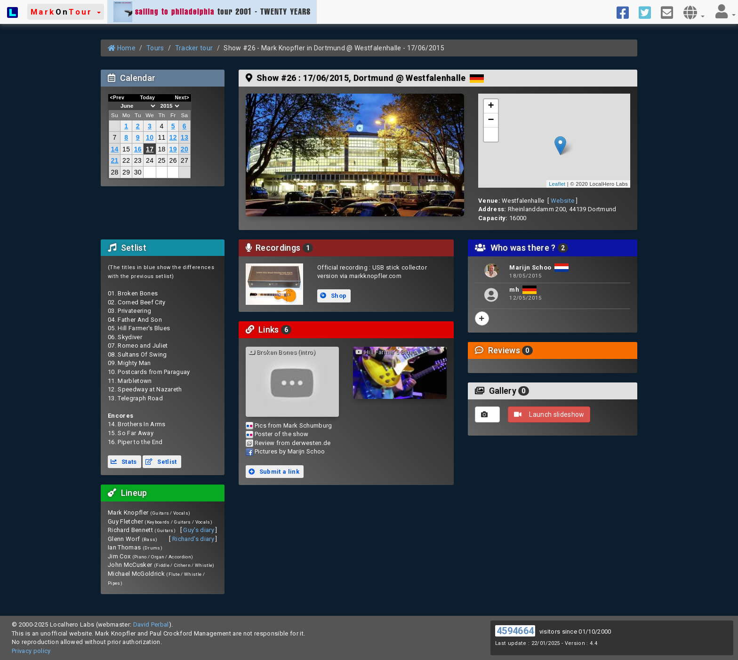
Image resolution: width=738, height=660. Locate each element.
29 (126, 172)
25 (161, 160)
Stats (124, 461)
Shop (333, 295)
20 (184, 149)
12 (173, 137)
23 (138, 160)
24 (149, 160)
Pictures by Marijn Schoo (290, 451)
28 (114, 172)
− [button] (491, 120)
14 (114, 149)
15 (126, 149)
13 (184, 137)
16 (138, 149)
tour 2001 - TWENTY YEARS (212, 11)
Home (122, 48)
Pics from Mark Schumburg (293, 425)
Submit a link (274, 471)
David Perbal (151, 624)
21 (114, 160)
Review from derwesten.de (293, 442)
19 (173, 149)
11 (161, 137)
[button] (65, 12)
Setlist (160, 461)
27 (184, 160)
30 (138, 172)
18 (161, 149)
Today (147, 97)
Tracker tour (194, 48)
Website (562, 200)
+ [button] (491, 106)
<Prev (117, 97)
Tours (155, 48)
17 (149, 149)
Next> (182, 97)
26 (173, 160)
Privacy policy (31, 650)
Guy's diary (198, 529)
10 (149, 137)
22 (126, 160)
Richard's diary (193, 538)
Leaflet (557, 184)
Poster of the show (282, 433)
